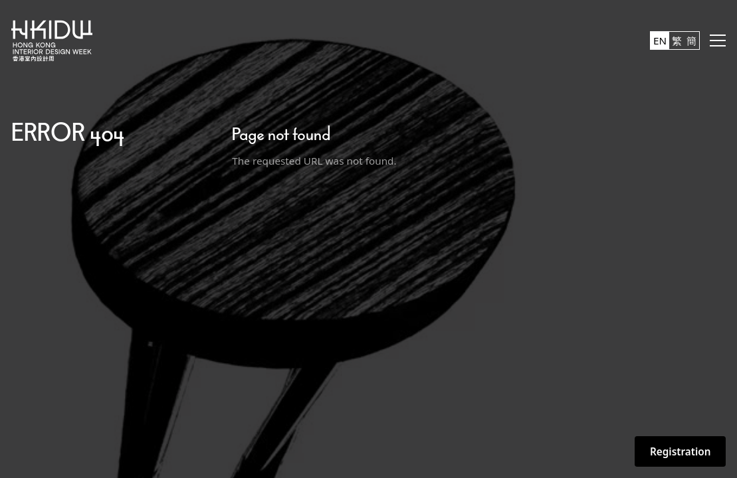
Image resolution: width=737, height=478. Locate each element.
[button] (718, 40)
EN (660, 40)
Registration (680, 451)
